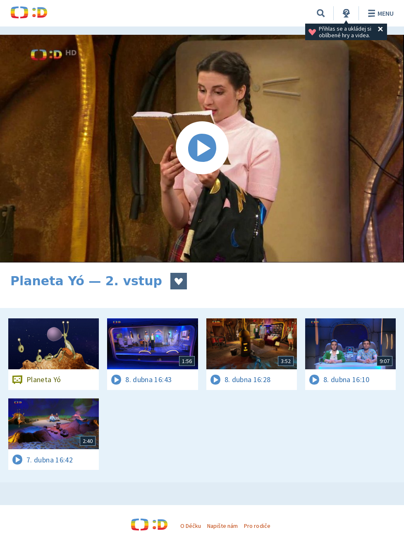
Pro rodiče (257, 526)
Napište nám (222, 526)
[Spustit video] (202, 148)
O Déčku (190, 526)
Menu (379, 13)
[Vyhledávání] (320, 13)
